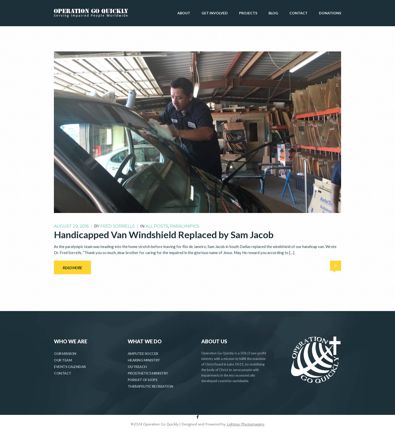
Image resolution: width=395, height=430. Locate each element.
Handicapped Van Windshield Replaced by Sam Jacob (164, 234)
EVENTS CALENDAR (70, 366)
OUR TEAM (63, 360)
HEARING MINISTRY (144, 360)
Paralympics (184, 226)
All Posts (157, 226)
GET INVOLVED (215, 13)
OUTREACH (137, 366)
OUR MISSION (65, 353)
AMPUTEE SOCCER (143, 353)
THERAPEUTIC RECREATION (150, 386)
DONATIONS (330, 13)
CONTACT (298, 13)
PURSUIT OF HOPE (143, 380)
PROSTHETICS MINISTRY (148, 373)
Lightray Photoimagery (246, 424)
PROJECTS (248, 13)
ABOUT (183, 13)
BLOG (273, 13)
